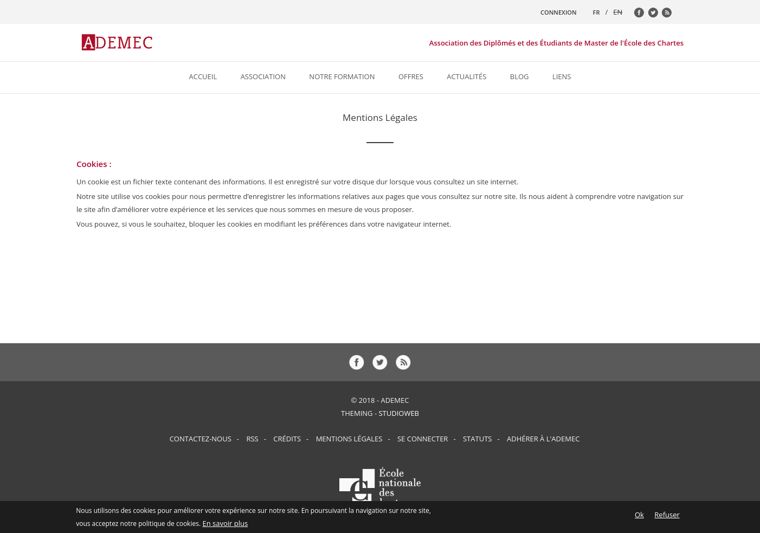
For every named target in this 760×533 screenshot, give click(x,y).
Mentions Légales (349, 439)
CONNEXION (558, 12)
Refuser (666, 516)
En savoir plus (225, 524)
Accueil (203, 76)
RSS (252, 439)
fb (642, 15)
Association (263, 76)
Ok (639, 516)
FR (596, 12)
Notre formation (342, 76)
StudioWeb (398, 413)
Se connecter (422, 439)
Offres (410, 76)
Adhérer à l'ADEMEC (543, 439)
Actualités (466, 76)
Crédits (287, 439)
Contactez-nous (200, 439)
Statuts (477, 439)
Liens (561, 76)
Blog (519, 76)
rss (669, 15)
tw (656, 15)
